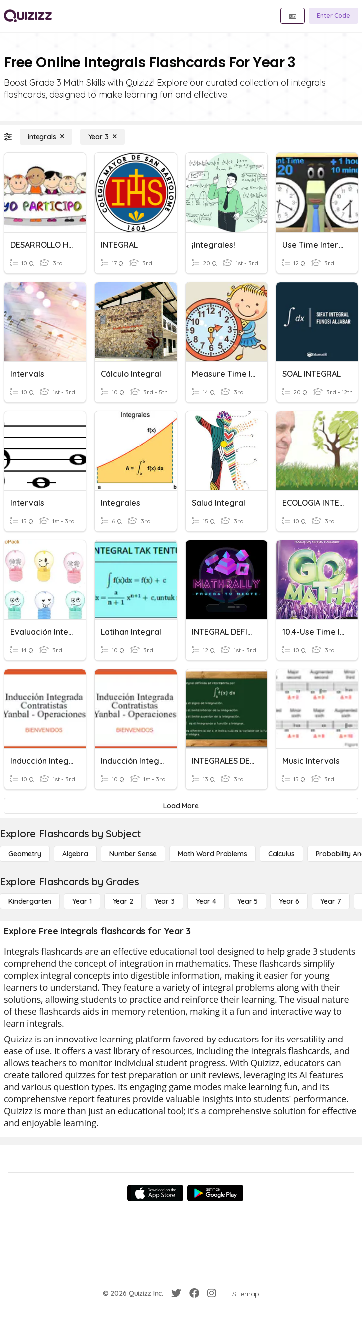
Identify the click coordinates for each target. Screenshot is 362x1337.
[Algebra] (75, 854)
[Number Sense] (133, 854)
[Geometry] (25, 854)
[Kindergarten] (30, 901)
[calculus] (281, 854)
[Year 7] (330, 901)
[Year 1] (82, 901)
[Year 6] (289, 901)
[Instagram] (211, 1293)
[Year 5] (247, 901)
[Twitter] (176, 1293)
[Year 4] (206, 901)
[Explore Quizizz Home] (28, 15)
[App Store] (155, 1193)
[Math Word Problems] (212, 854)
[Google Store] (215, 1193)
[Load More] (181, 806)
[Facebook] (194, 1293)
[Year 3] (102, 137)
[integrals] (46, 137)
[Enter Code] (333, 16)
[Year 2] (123, 901)
